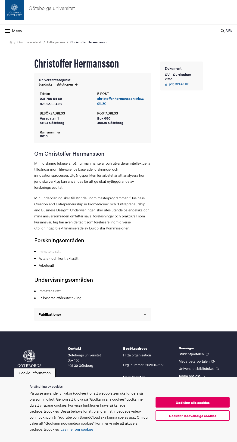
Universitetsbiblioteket (199, 368)
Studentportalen (194, 353)
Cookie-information (35, 372)
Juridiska (58, 84)
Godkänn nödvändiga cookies (192, 415)
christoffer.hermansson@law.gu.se (120, 100)
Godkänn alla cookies (193, 402)
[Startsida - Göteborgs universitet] (118, 12)
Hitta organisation (137, 354)
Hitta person (56, 41)
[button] (108, 31)
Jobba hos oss (192, 375)
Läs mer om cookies (77, 429)
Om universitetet (29, 41)
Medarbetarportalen (197, 361)
